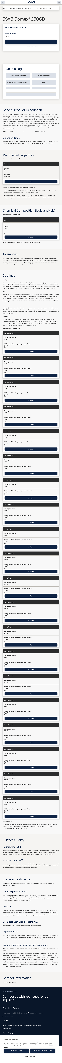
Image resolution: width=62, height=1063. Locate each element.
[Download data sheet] (31, 42)
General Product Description (18, 75)
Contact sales (7, 1028)
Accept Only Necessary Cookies (42, 1050)
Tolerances (44, 82)
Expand (31, 182)
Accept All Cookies (16, 1050)
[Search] (3, 2)
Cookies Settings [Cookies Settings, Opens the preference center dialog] (29, 1056)
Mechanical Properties (44, 75)
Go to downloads (8, 1016)
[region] (29, 1049)
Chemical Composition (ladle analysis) (18, 82)
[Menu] (59, 2)
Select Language (10, 33)
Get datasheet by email (30, 47)
